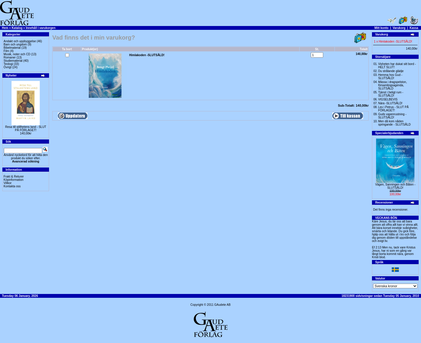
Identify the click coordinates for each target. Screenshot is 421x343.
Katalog (17, 28)
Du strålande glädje (391, 71)
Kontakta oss (12, 186)
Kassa (413, 28)
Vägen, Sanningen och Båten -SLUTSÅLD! (395, 186)
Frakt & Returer (14, 176)
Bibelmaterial (12, 47)
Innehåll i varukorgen (41, 28)
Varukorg (399, 28)
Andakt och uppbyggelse (20, 41)
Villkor (8, 183)
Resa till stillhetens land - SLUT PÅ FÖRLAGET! (25, 128)
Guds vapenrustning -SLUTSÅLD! (392, 116)
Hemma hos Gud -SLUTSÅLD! (390, 76)
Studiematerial (13, 60)
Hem (5, 28)
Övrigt (8, 67)
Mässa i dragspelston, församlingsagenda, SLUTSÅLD (392, 85)
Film (6, 51)
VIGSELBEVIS (388, 99)
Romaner (10, 57)
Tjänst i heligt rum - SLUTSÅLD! (390, 94)
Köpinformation (13, 179)
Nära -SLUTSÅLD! (390, 103)
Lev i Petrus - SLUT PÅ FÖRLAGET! (393, 108)
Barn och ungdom (15, 44)
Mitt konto (381, 28)
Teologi (8, 64)
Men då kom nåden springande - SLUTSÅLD (394, 123)
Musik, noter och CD (17, 54)
